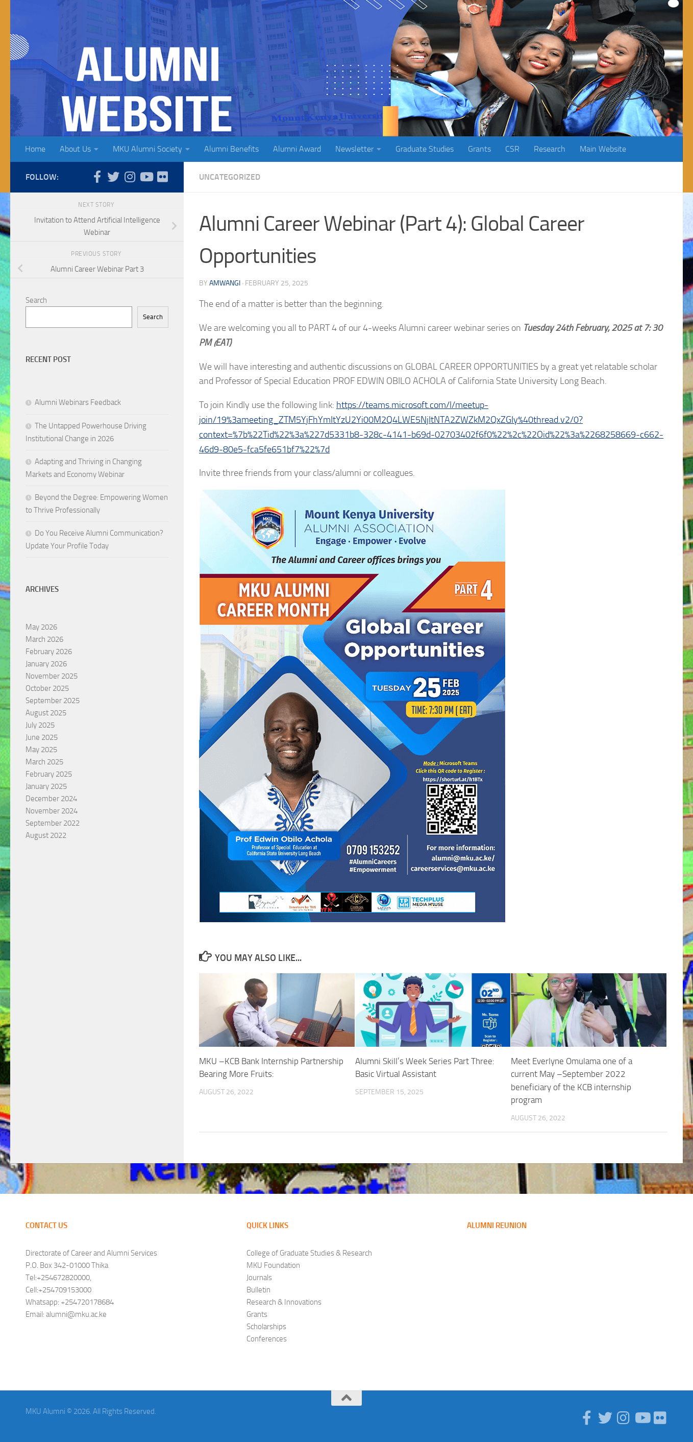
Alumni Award (297, 149)
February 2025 (49, 774)
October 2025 (47, 688)
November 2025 (52, 676)
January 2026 (46, 663)
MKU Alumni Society (147, 149)
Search (36, 300)
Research (549, 149)
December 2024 (51, 798)
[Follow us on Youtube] (146, 177)
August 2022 (46, 835)
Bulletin (258, 1289)
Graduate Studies (424, 149)
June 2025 (42, 737)
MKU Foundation (273, 1265)
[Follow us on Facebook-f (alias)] (97, 177)
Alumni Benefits (231, 149)
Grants (479, 149)
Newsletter (354, 149)
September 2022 (53, 823)
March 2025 (44, 761)
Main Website (603, 149)
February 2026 (49, 651)
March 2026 (44, 639)
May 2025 (41, 749)
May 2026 (41, 627)
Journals (259, 1277)
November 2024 (52, 810)
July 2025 (40, 725)
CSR (512, 149)
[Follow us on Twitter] (113, 177)
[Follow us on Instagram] (129, 177)
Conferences (266, 1338)
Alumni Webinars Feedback (78, 402)
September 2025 (53, 700)
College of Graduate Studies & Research (309, 1253)
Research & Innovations (283, 1302)
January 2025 (46, 786)
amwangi (224, 283)
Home (35, 149)
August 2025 (46, 712)
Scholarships (266, 1326)
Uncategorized (229, 177)
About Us (75, 149)
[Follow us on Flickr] (162, 177)
